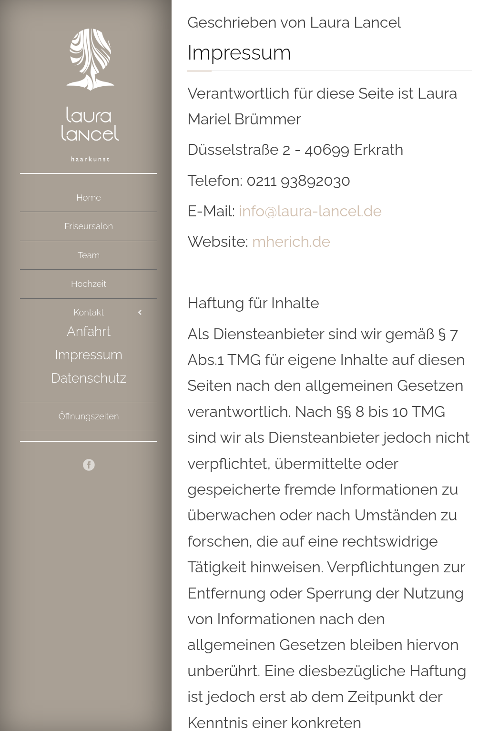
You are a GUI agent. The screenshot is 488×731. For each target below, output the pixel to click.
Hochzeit (88, 276)
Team (89, 249)
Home (88, 196)
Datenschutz (88, 367)
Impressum (89, 344)
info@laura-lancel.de (304, 211)
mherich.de (288, 242)
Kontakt (89, 302)
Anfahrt (89, 321)
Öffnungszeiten (88, 402)
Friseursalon (89, 223)
